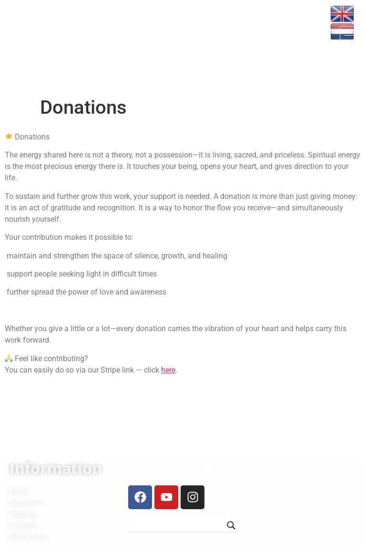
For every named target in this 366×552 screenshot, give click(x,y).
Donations (28, 537)
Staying (23, 514)
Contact (24, 525)
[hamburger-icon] (350, 33)
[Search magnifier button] (231, 525)
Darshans (27, 502)
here (168, 370)
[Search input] (178, 525)
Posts (20, 491)
